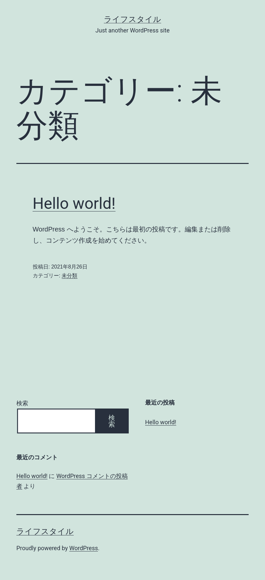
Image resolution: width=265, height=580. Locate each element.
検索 (22, 403)
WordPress (83, 548)
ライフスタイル (132, 19)
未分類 (69, 275)
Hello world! (74, 203)
